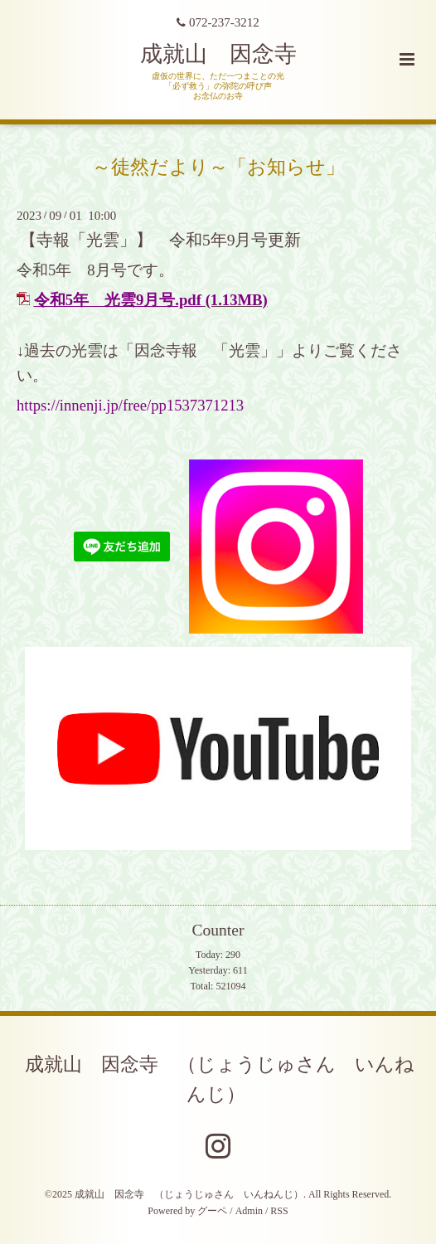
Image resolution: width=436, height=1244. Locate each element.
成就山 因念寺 (218, 53)
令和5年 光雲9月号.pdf (117, 300)
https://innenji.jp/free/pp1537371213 (130, 405)
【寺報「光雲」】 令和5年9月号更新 (161, 240)
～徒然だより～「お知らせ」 (218, 166)
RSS (279, 1211)
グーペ (212, 1211)
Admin (249, 1211)
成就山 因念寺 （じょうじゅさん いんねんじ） (219, 1078)
